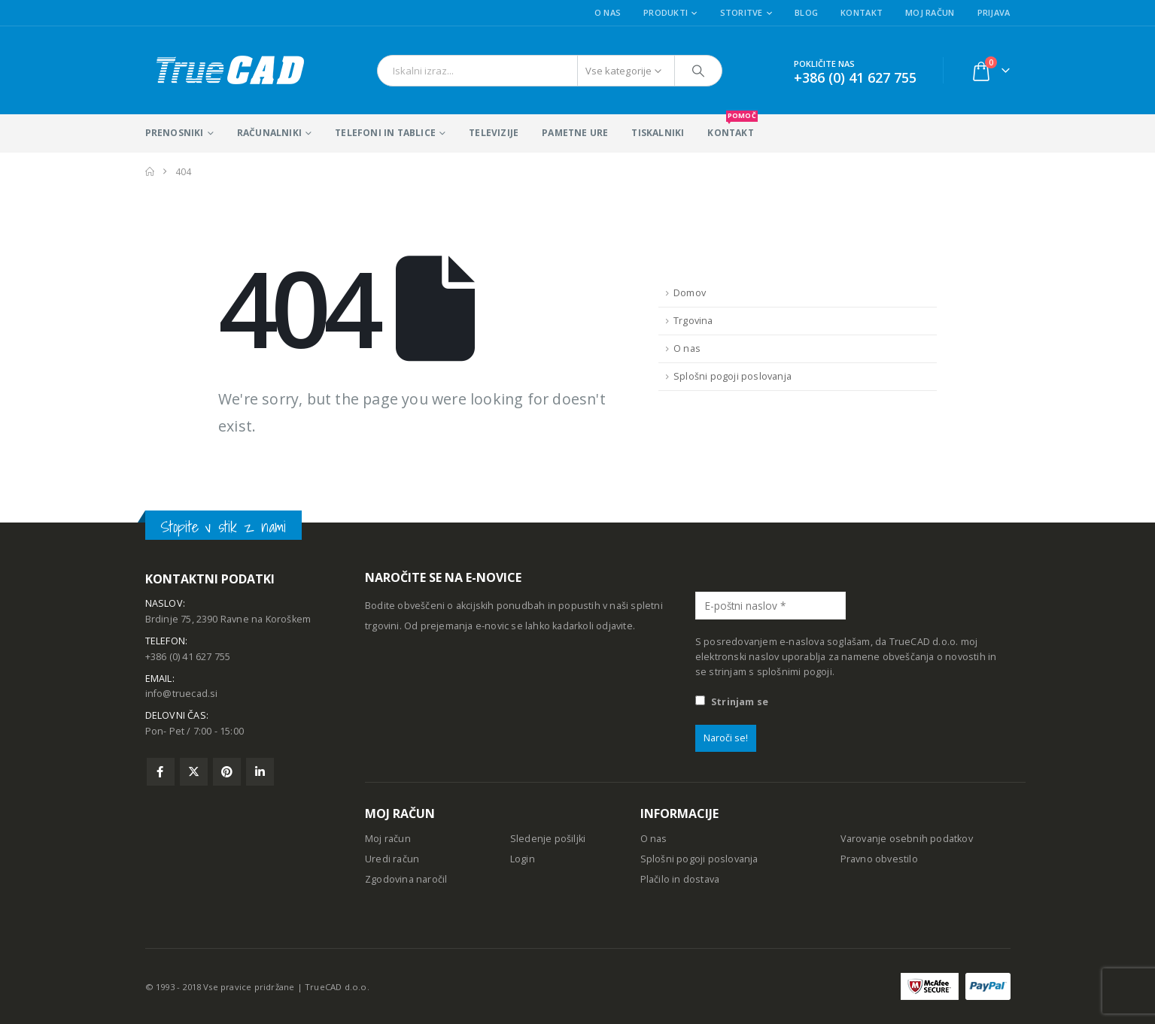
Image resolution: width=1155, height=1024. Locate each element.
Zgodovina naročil (406, 879)
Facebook (161, 772)
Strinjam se (731, 701)
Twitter (194, 772)
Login (522, 859)
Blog (806, 12)
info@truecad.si (181, 693)
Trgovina (693, 320)
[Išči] (698, 71)
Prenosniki (174, 132)
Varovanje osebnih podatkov (906, 838)
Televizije (493, 132)
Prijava (994, 12)
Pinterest (227, 772)
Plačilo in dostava (680, 879)
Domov (689, 292)
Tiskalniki (657, 132)
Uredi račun (392, 859)
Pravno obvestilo (879, 859)
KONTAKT (732, 126)
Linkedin (260, 772)
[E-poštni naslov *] (770, 606)
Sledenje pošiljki (547, 838)
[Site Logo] (229, 70)
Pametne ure (575, 132)
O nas (607, 12)
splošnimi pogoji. (795, 671)
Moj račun (929, 12)
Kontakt (861, 12)
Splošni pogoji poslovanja (732, 376)
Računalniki (269, 132)
